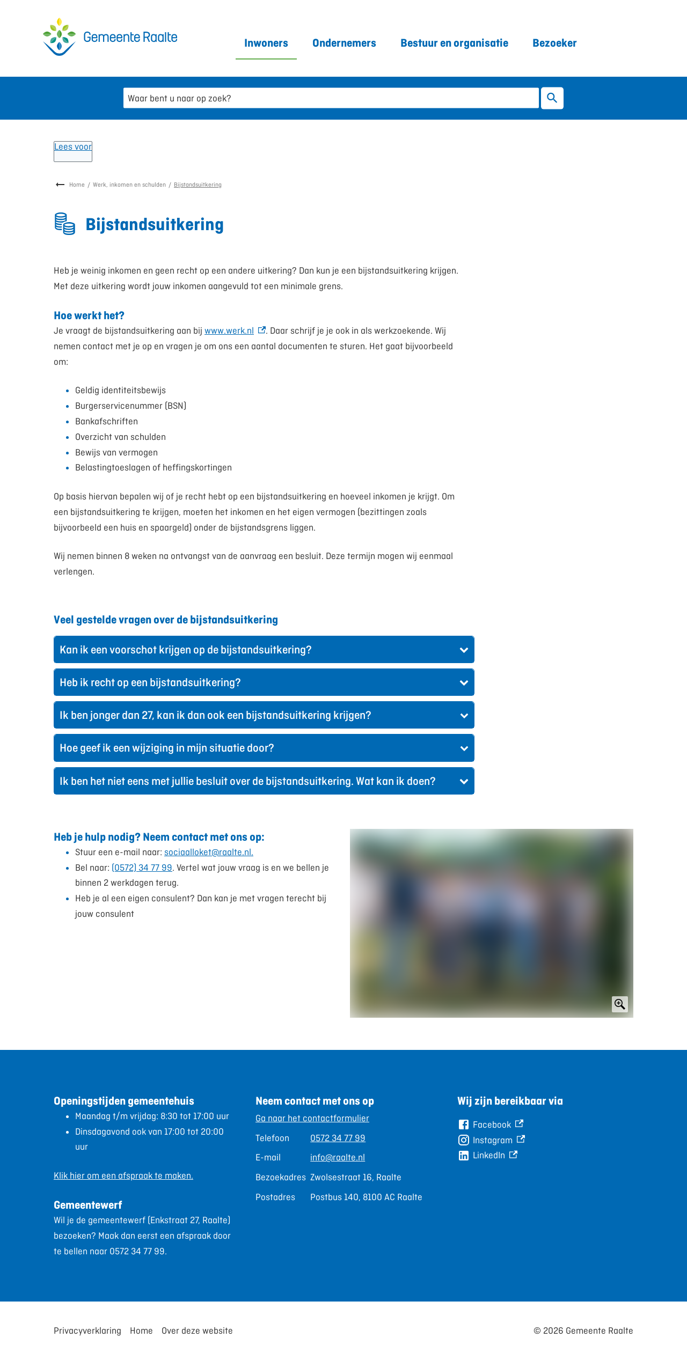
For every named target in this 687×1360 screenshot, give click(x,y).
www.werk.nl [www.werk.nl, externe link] (235, 330)
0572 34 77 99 (338, 1138)
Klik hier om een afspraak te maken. (123, 1175)
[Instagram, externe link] (491, 1140)
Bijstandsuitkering (198, 184)
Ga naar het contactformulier (312, 1118)
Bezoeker (554, 42)
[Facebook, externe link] (490, 1125)
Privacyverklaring (87, 1330)
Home (77, 184)
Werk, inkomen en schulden (129, 184)
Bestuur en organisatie (454, 42)
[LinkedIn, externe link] (487, 1155)
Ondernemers (344, 42)
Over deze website (197, 1330)
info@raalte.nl (337, 1157)
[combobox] (331, 98)
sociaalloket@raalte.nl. (208, 852)
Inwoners (266, 42)
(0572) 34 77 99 (142, 867)
